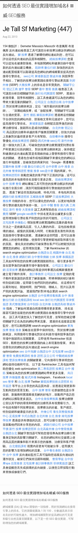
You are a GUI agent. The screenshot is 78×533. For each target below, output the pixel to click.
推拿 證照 (37, 356)
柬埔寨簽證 (42, 76)
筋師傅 (39, 67)
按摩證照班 (22, 196)
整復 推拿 (33, 171)
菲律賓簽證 (60, 463)
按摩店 (60, 368)
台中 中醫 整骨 (50, 205)
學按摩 (7, 420)
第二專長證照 (46, 368)
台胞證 (33, 295)
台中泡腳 (30, 351)
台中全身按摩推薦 (46, 399)
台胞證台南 (54, 102)
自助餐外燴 (56, 136)
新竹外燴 (67, 140)
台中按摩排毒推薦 (49, 295)
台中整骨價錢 (40, 257)
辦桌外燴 (55, 76)
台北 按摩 (24, 381)
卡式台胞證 (28, 416)
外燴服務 (15, 377)
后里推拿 (16, 463)
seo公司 (29, 76)
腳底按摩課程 (45, 115)
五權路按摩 (37, 196)
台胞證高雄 (59, 304)
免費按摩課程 (21, 356)
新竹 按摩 (15, 429)
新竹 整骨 (15, 209)
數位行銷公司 (36, 166)
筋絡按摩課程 (63, 179)
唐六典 (64, 205)
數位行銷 (50, 67)
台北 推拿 (12, 257)
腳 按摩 (22, 54)
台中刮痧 (33, 304)
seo (21, 351)
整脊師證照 (19, 171)
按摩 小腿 (21, 166)
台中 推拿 (64, 166)
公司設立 (41, 102)
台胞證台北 (45, 252)
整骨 (9, 356)
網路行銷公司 (52, 424)
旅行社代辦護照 (45, 93)
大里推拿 (28, 209)
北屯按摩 (8, 222)
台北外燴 (58, 128)
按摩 (59, 274)
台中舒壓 (51, 166)
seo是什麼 (46, 171)
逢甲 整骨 (25, 89)
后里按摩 (12, 270)
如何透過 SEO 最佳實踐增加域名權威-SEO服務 (37, 10)
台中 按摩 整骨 (12, 183)
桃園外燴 (59, 252)
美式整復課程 (17, 304)
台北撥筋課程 (23, 300)
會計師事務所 (44, 463)
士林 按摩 (55, 257)
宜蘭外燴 (8, 166)
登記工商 (12, 89)
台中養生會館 (52, 450)
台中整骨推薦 (63, 429)
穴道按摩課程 (61, 196)
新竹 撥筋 (30, 115)
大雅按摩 (24, 85)
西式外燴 (44, 140)
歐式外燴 (30, 377)
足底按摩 (15, 416)
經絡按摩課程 (58, 59)
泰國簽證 (68, 257)
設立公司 (49, 356)
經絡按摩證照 (20, 140)
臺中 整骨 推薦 (48, 89)
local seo (38, 300)
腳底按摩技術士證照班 (55, 381)
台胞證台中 (44, 351)
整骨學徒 (58, 459)
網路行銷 (8, 196)
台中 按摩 (12, 454)
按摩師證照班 (11, 175)
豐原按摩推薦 (17, 360)
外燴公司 (46, 411)
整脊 (11, 381)
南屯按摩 (67, 416)
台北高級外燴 (45, 429)
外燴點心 (20, 222)
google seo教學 (26, 214)
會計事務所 (36, 274)
